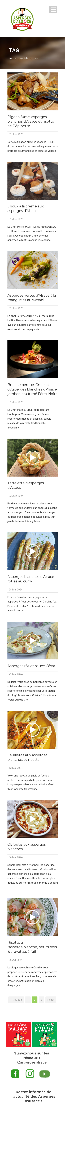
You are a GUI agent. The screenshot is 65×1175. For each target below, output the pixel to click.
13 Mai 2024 (16, 768)
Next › (50, 999)
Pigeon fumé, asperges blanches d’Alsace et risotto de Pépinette (30, 121)
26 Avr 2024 (15, 959)
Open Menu (53, 9)
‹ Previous (16, 999)
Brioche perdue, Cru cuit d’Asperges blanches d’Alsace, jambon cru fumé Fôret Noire (32, 389)
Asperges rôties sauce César (31, 666)
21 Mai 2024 (16, 674)
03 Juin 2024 (16, 495)
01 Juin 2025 (16, 134)
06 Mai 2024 (16, 857)
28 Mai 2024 (16, 589)
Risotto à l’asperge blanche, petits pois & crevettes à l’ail (32, 947)
